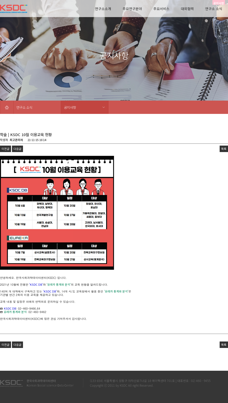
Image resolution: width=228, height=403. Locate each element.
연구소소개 (103, 8)
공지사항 (70, 107)
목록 (223, 149)
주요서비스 (161, 8)
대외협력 (187, 8)
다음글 (17, 149)
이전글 (6, 149)
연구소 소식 (213, 8)
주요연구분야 (132, 8)
